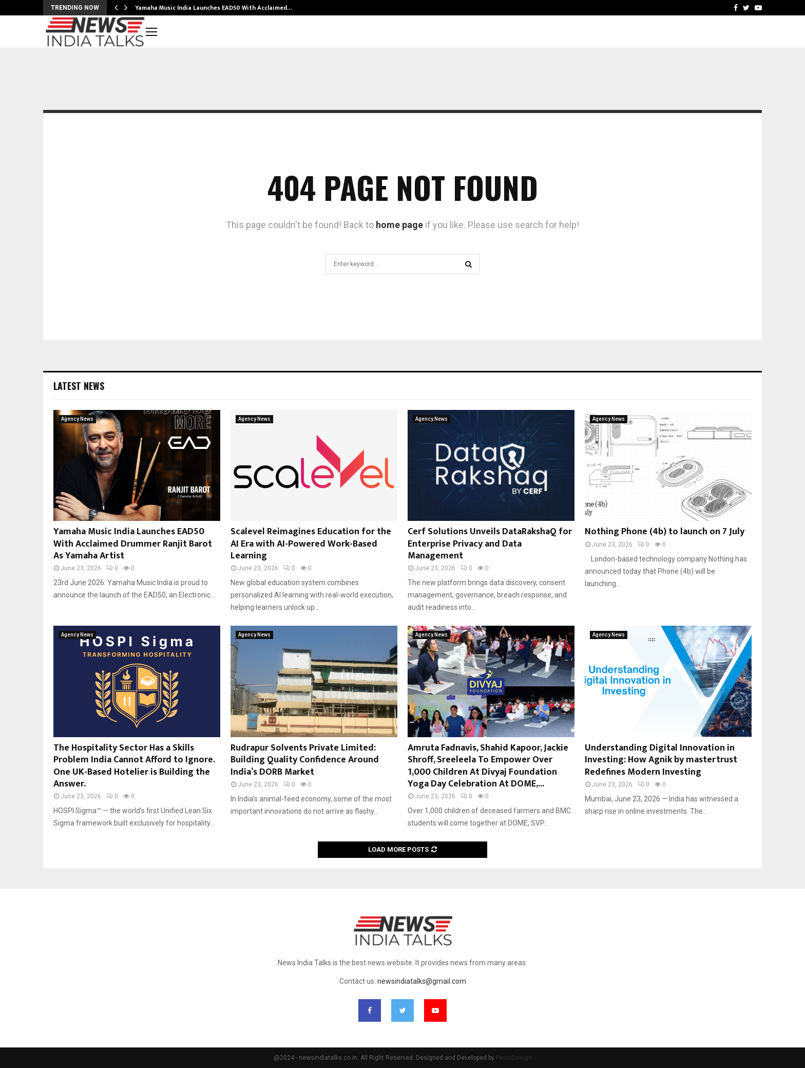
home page (399, 224)
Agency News (77, 419)
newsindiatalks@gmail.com (421, 981)
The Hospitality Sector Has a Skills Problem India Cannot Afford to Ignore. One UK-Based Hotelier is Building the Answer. (134, 766)
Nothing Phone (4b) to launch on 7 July (664, 531)
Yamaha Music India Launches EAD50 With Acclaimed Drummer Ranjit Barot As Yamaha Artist (132, 544)
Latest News (78, 385)
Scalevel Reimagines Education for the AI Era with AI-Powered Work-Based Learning (311, 544)
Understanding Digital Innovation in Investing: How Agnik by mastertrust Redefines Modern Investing (661, 760)
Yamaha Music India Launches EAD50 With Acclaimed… (213, 8)
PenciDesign (514, 1057)
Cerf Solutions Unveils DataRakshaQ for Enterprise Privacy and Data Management (490, 544)
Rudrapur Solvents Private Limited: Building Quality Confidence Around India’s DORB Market (305, 760)
